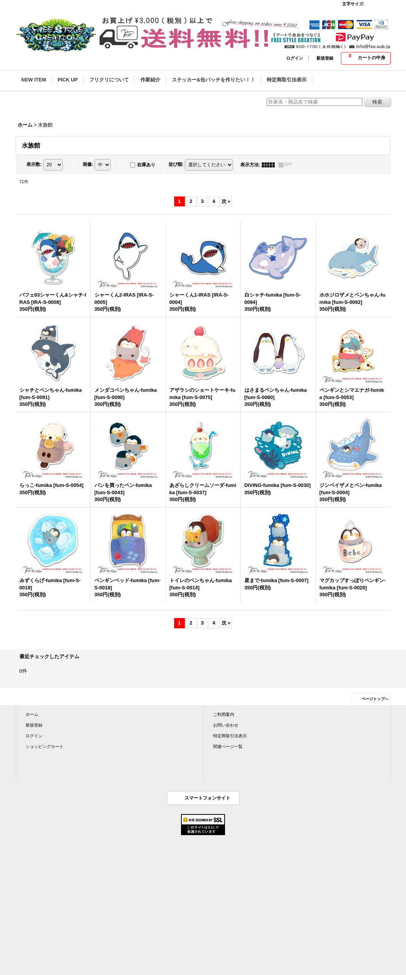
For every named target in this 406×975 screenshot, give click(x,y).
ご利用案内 (223, 714)
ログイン (294, 58)
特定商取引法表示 (230, 735)
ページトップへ (375, 699)
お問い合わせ (225, 725)
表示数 (34, 164)
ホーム (32, 714)
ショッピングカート (45, 746)
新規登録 (324, 58)
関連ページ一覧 (228, 746)
